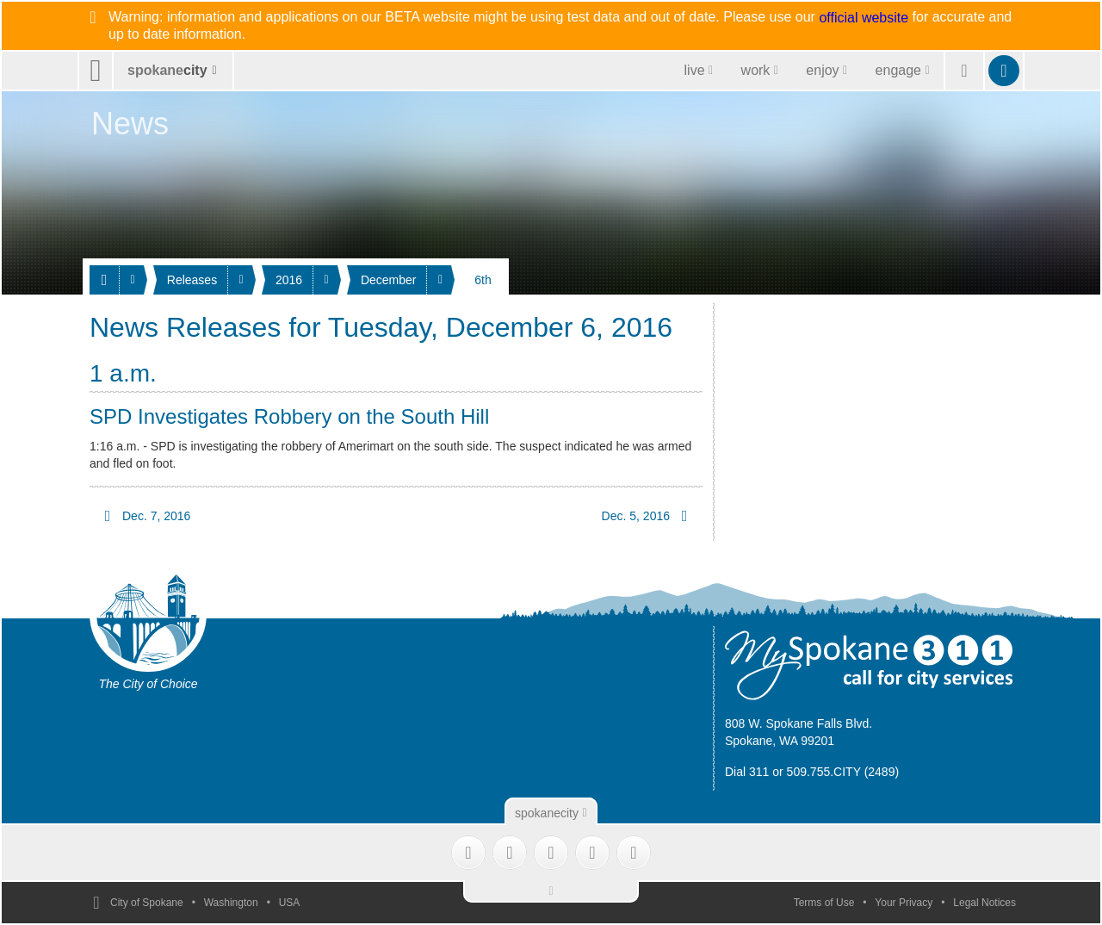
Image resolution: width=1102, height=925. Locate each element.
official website (863, 18)
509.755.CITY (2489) (843, 772)
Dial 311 (747, 772)
